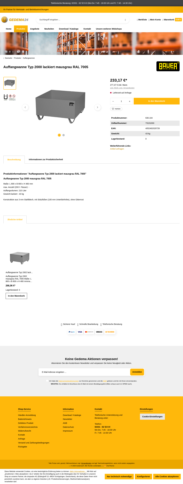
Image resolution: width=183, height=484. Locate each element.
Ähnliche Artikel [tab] (14, 219)
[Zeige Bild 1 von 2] (59, 135)
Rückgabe (22, 447)
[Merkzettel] (142, 19)
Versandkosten (86, 463)
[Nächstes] (97, 107)
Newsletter (67, 419)
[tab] (14, 160)
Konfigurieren (143, 476)
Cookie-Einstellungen (152, 416)
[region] (53, 107)
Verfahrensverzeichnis (28, 427)
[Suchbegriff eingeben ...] (82, 19)
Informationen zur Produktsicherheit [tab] (46, 159)
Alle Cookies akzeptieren (167, 476)
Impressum (68, 431)
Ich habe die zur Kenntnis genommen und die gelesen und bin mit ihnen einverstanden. (93, 381)
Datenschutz (68, 427)
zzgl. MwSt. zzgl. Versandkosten (122, 88)
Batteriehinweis (24, 419)
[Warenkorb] (172, 19)
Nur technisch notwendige (119, 476)
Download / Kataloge (72, 415)
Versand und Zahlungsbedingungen (33, 443)
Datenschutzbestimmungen (69, 381)
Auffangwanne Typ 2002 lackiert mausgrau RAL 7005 (19, 272)
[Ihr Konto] (155, 19)
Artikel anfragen (117, 149)
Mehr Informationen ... (78, 471)
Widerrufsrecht (24, 431)
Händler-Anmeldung (27, 415)
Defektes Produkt (25, 423)
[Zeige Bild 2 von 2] (63, 135)
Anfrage (21, 439)
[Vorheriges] (25, 107)
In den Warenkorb (156, 101)
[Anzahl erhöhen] (130, 101)
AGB (105, 381)
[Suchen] (125, 20)
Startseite (7, 58)
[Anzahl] (121, 101)
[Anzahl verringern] (113, 101)
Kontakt (21, 435)
